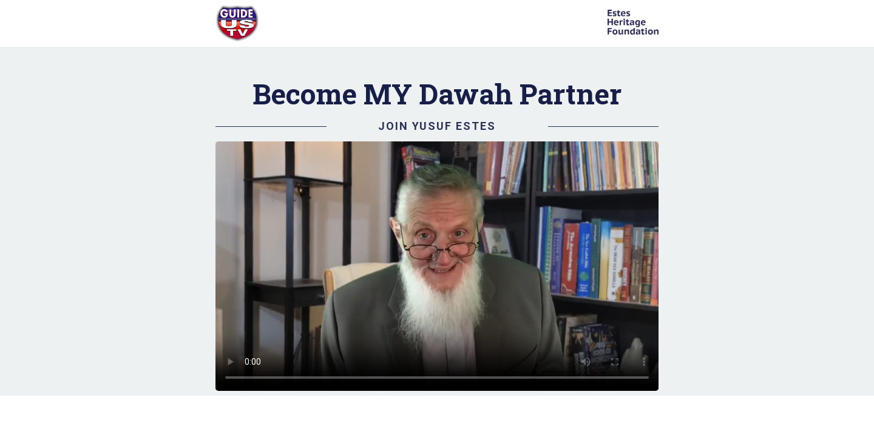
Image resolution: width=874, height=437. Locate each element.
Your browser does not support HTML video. (437, 266)
